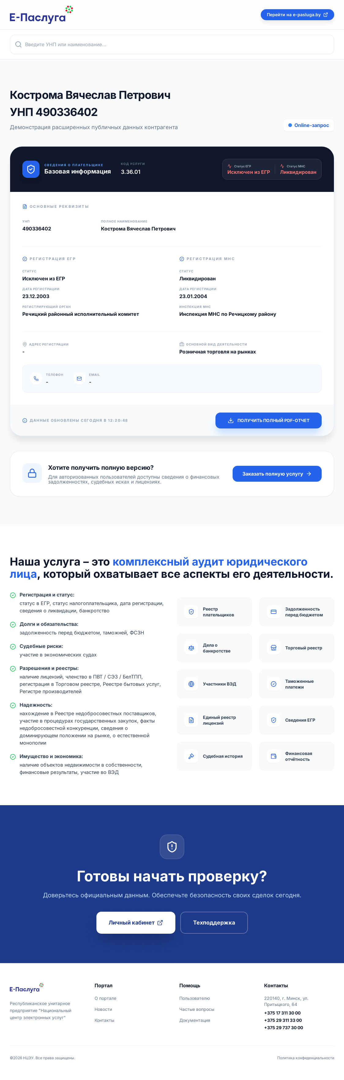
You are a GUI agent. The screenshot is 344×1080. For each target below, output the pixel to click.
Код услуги (133, 163)
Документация (194, 1020)
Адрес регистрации (45, 344)
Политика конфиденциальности (305, 1058)
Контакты (104, 1020)
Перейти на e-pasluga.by (297, 14)
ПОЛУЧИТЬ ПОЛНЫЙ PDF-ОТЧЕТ (268, 420)
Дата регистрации (41, 289)
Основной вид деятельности (213, 344)
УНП (26, 221)
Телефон (54, 374)
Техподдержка (214, 922)
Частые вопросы (196, 1009)
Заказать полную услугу (277, 474)
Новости (103, 1009)
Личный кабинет (136, 922)
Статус (29, 271)
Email (94, 374)
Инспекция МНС (195, 306)
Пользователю (194, 998)
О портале (105, 998)
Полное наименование (124, 221)
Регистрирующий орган (46, 306)
